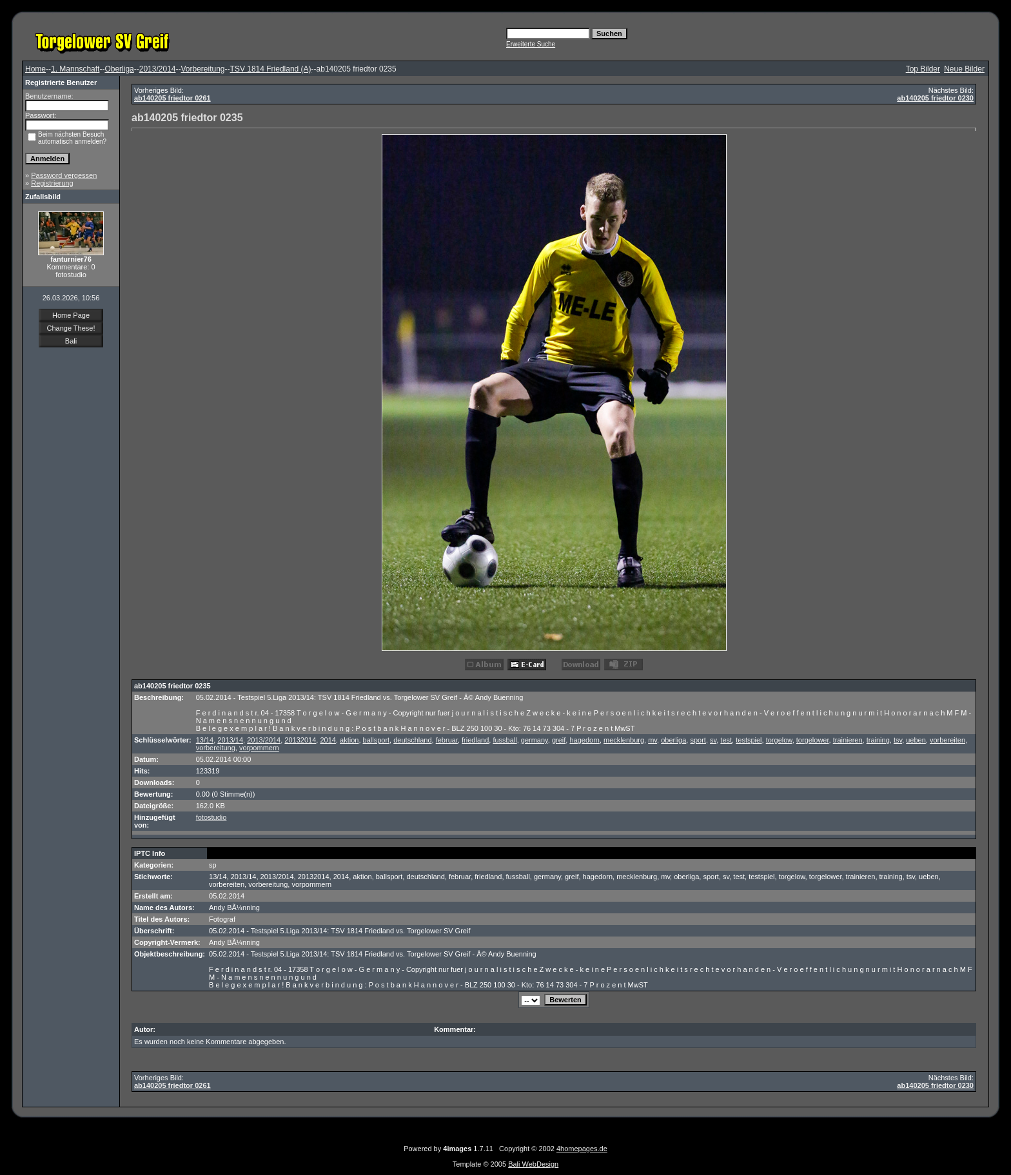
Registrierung (52, 183)
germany (534, 740)
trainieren (848, 740)
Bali (71, 341)
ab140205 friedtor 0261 (172, 98)
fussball (504, 740)
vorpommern (259, 748)
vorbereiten (947, 740)
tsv (898, 740)
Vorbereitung (202, 68)
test (726, 740)
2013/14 (230, 740)
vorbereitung (215, 748)
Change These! (70, 328)
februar (447, 740)
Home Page (71, 315)
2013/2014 (157, 68)
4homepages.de (581, 1148)
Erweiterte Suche (530, 44)
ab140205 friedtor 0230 (935, 98)
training (878, 740)
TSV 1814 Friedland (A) (270, 68)
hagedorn (584, 740)
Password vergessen (64, 175)
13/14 (205, 740)
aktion (349, 740)
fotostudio (211, 817)
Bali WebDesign (533, 1164)
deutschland (412, 740)
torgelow (779, 740)
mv (652, 740)
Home (35, 68)
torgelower (812, 740)
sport (697, 740)
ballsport (376, 740)
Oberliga (118, 68)
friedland (475, 740)
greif (558, 740)
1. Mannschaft (75, 68)
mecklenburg (624, 740)
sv (713, 740)
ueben (916, 740)
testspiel (748, 740)
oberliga (673, 740)
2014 (327, 740)
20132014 (300, 740)
